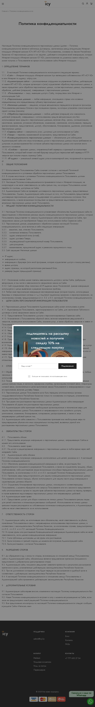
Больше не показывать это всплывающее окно (49, 376)
